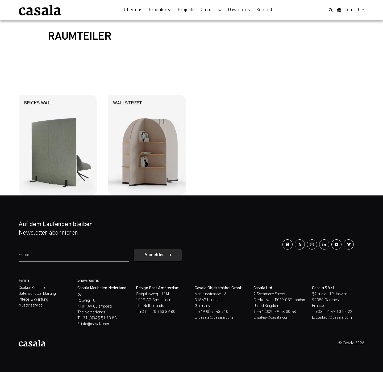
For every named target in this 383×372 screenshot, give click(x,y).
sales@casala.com (273, 318)
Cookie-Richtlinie (32, 288)
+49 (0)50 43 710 (213, 312)
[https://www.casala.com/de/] (40, 10)
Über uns (133, 10)
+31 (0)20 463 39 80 (157, 312)
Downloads (239, 10)
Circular (211, 10)
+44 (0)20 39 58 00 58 (276, 312)
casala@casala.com (215, 318)
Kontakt (264, 10)
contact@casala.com (334, 318)
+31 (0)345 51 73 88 (99, 318)
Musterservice (31, 305)
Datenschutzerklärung (37, 294)
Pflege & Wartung (33, 299)
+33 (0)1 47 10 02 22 (333, 312)
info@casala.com (95, 324)
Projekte (186, 10)
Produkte (160, 10)
